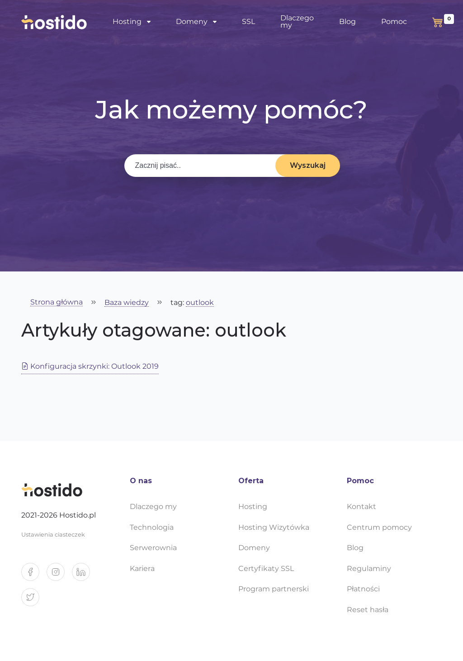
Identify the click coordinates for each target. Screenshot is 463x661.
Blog (347, 21)
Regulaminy (369, 568)
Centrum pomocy (379, 527)
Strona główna (56, 302)
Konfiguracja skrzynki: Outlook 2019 (90, 366)
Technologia (152, 527)
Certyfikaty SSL (266, 568)
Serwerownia (153, 547)
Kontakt (361, 506)
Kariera (142, 568)
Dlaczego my (297, 21)
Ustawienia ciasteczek (53, 534)
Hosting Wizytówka (273, 527)
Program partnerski (273, 589)
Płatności (363, 589)
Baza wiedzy (126, 303)
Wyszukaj (308, 165)
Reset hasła (367, 609)
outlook (200, 303)
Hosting (127, 21)
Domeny (192, 21)
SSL (248, 21)
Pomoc (394, 21)
